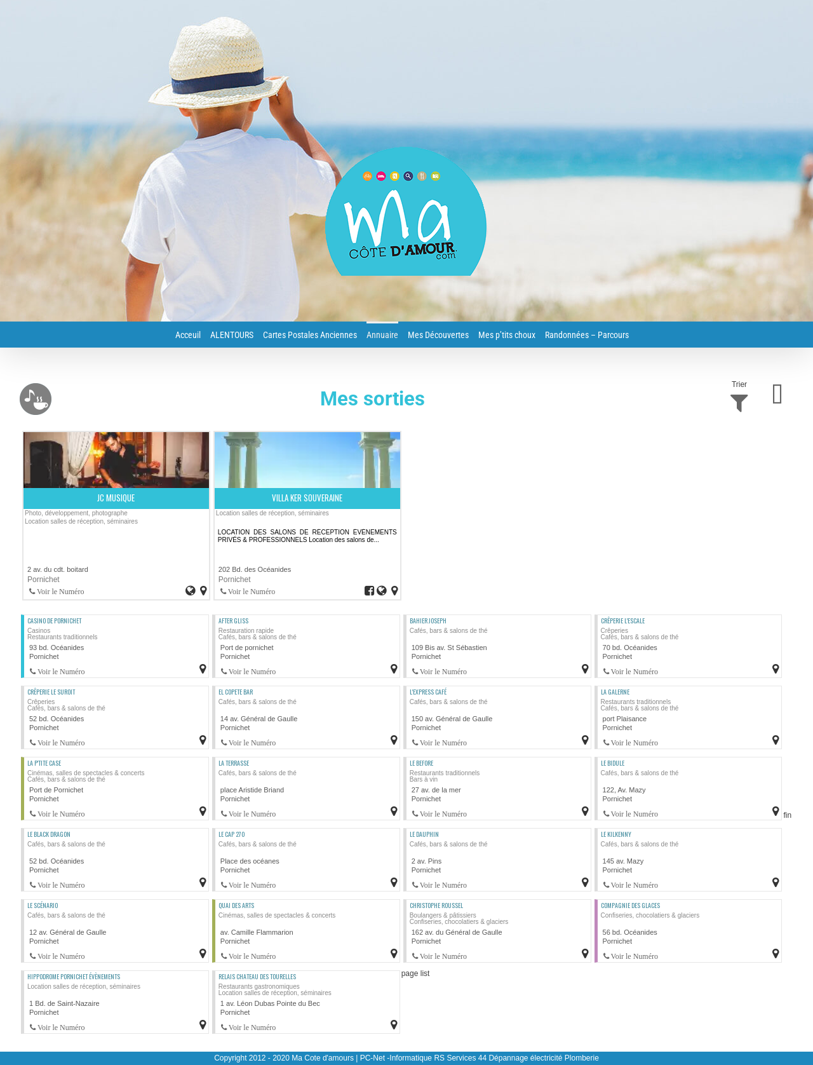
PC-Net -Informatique (396, 1058)
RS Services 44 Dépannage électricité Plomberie (516, 1058)
